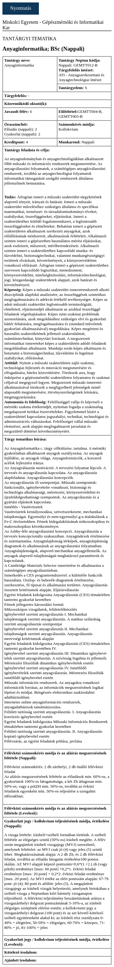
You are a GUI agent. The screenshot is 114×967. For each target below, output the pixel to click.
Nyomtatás (20, 8)
